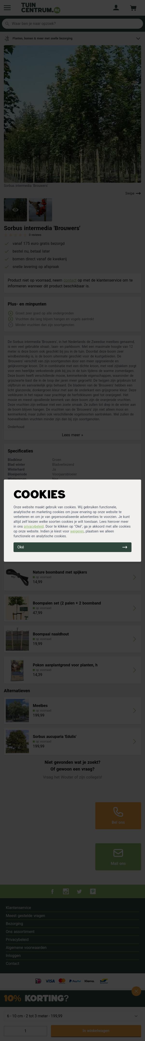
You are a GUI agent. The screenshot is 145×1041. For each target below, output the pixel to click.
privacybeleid (34, 526)
